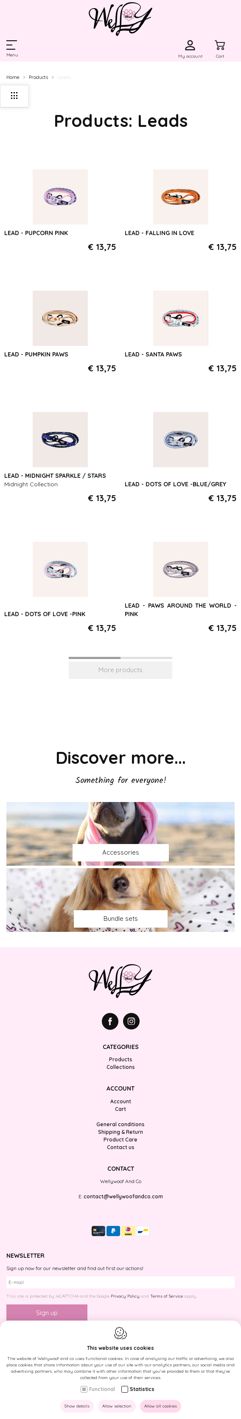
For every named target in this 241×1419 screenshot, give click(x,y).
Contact (120, 1168)
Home (13, 77)
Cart (120, 1109)
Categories (121, 1047)
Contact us (121, 1147)
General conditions (120, 1124)
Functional (102, 1389)
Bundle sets (121, 918)
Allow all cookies (160, 1406)
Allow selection (117, 1406)
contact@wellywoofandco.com (123, 1196)
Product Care (120, 1139)
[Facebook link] (112, 1022)
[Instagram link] (131, 1022)
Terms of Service (166, 1296)
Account (120, 1088)
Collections (120, 1067)
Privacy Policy (125, 1296)
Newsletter (25, 1255)
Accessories (120, 852)
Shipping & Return (120, 1132)
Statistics (142, 1389)
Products (38, 77)
